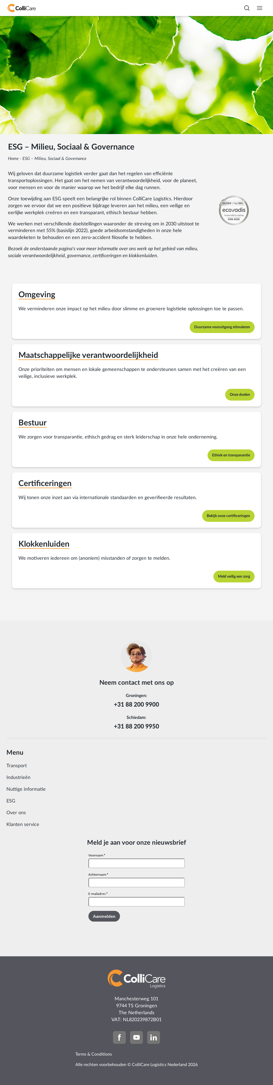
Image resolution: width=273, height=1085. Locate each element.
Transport (16, 765)
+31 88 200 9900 (136, 704)
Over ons (16, 812)
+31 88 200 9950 (136, 726)
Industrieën (18, 777)
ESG (10, 801)
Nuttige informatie (26, 789)
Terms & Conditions (93, 1054)
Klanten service (22, 824)
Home (13, 158)
